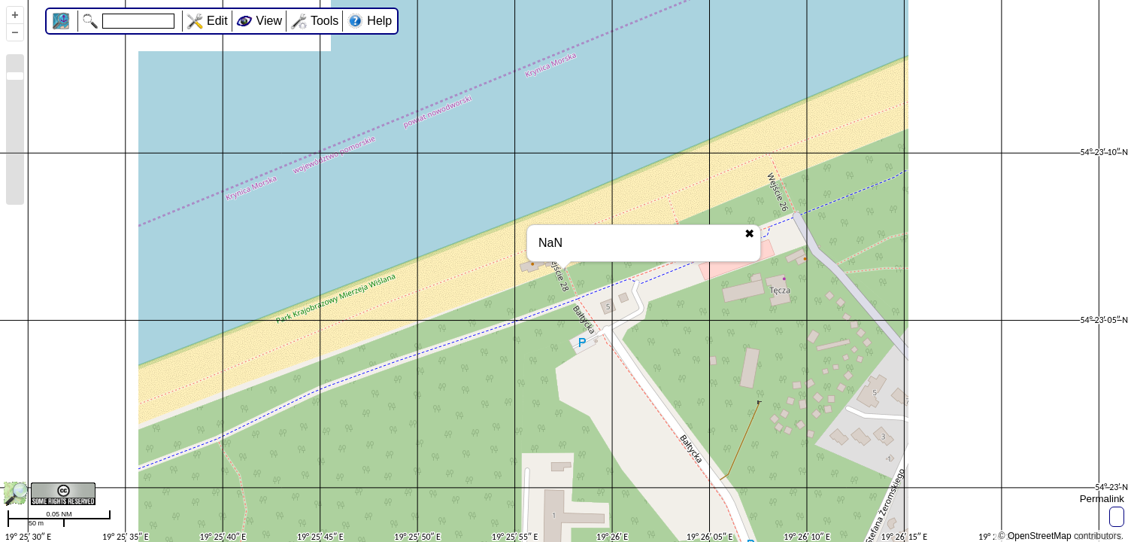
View (269, 20)
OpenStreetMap (1040, 536)
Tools (324, 20)
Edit (217, 20)
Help (379, 20)
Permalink (1102, 498)
